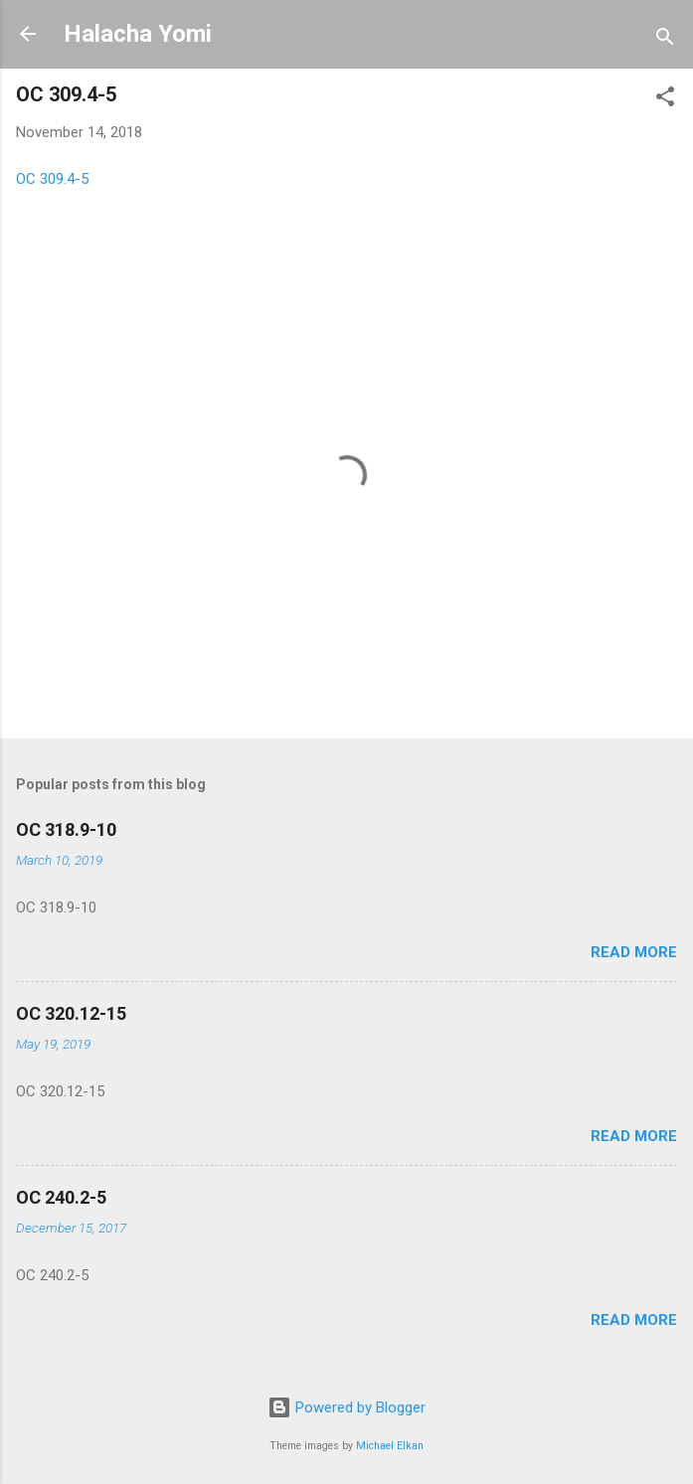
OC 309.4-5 (52, 179)
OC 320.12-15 (71, 1013)
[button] (665, 99)
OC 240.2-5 (61, 1197)
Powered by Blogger (346, 1407)
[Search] (665, 40)
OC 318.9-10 (66, 829)
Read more (634, 952)
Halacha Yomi (138, 34)
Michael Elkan (390, 1445)
